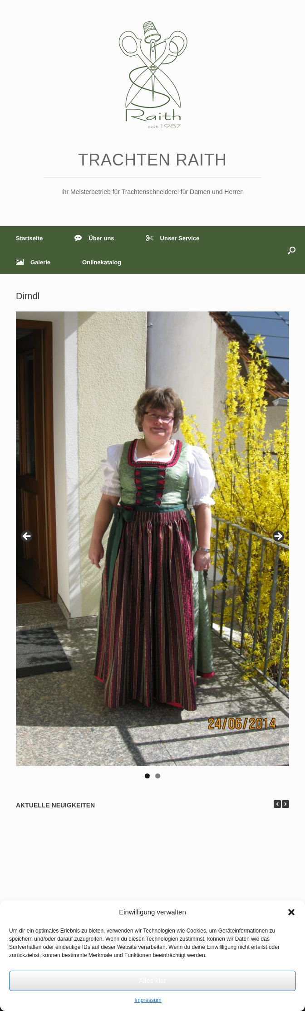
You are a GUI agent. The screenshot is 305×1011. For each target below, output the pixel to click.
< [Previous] (27, 537)
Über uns (94, 238)
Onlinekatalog (101, 262)
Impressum (147, 1000)
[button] (291, 912)
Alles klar (153, 980)
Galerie (33, 262)
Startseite (29, 238)
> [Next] (278, 537)
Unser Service (173, 238)
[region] (152, 547)
